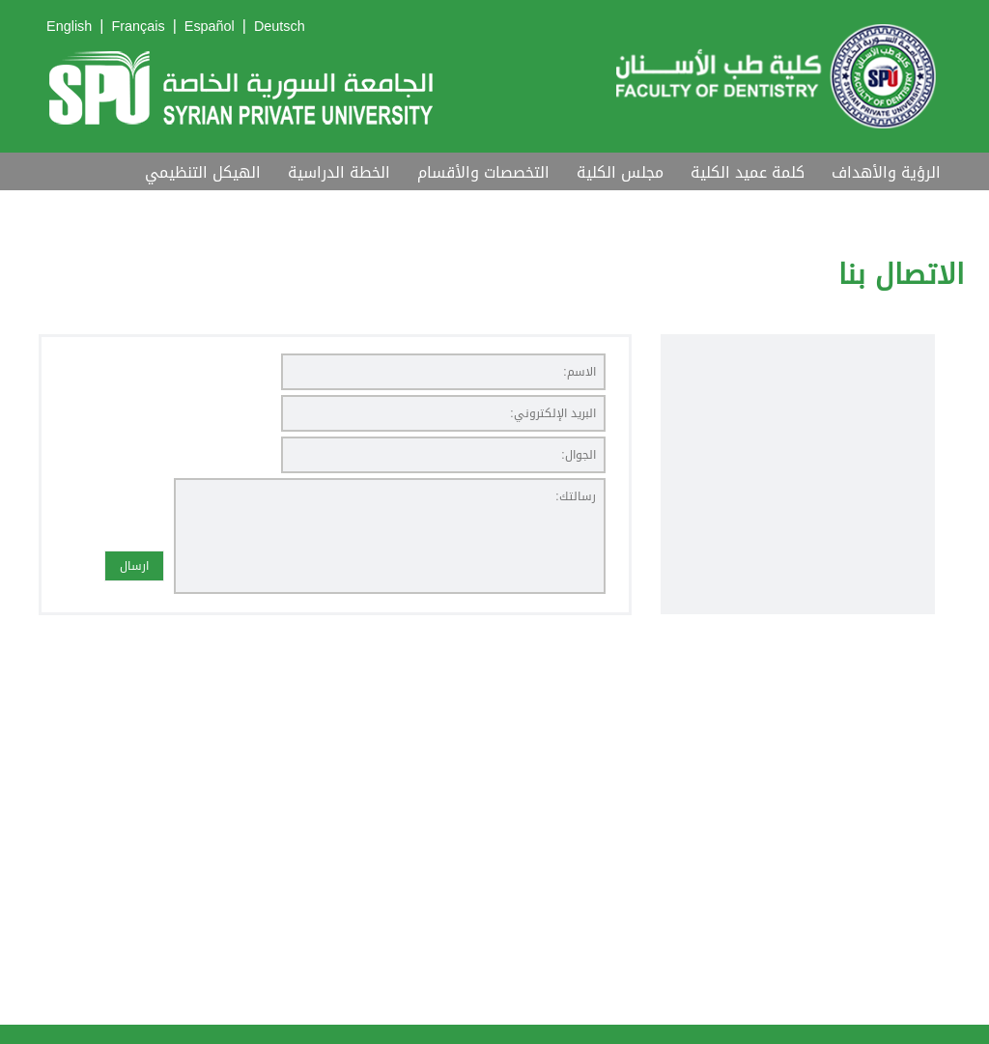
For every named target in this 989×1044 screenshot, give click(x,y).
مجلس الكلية (620, 172)
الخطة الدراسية (339, 172)
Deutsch (279, 27)
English (69, 27)
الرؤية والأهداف (886, 172)
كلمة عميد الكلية (748, 172)
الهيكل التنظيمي (203, 172)
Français (137, 27)
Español (209, 27)
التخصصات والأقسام (483, 172)
